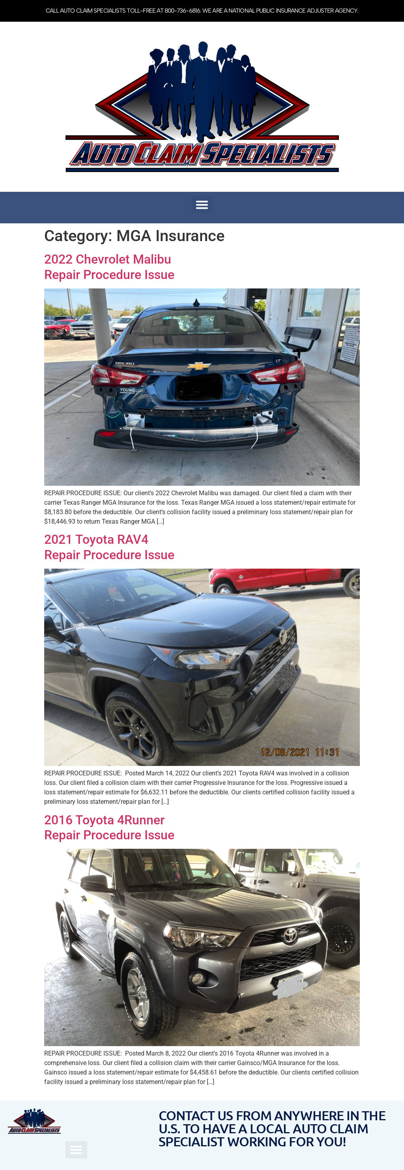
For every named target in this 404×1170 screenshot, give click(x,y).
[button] (202, 204)
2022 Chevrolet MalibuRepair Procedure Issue (109, 267)
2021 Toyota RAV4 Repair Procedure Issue (109, 547)
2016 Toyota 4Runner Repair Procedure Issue (109, 827)
